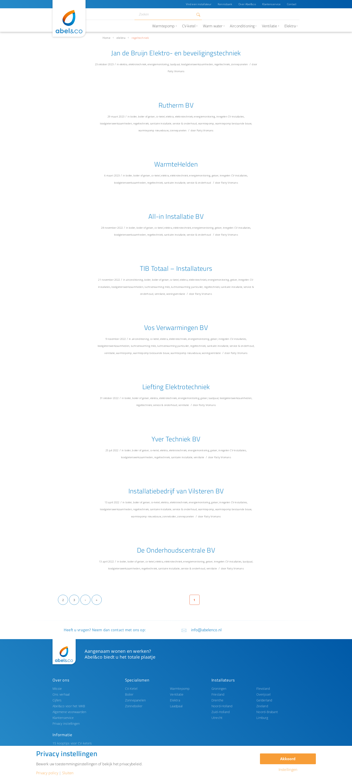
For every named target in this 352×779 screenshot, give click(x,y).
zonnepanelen (239, 64)
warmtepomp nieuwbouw (154, 130)
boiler (133, 116)
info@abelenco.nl (206, 630)
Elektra (175, 700)
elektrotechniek (137, 64)
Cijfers (57, 700)
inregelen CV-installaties (230, 116)
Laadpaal (176, 706)
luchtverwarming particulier (187, 287)
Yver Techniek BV (176, 439)
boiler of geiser (146, 116)
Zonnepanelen (135, 700)
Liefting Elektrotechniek (176, 387)
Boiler (129, 694)
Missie (57, 688)
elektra (121, 37)
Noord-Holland (222, 706)
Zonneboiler (134, 706)
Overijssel (263, 694)
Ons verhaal (61, 694)
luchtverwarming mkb (157, 287)
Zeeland (262, 706)
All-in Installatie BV (176, 216)
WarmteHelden (176, 164)
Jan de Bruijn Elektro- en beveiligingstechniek (176, 53)
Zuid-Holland (220, 712)
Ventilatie (176, 694)
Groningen (219, 688)
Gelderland (264, 700)
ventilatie (160, 293)
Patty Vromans (176, 71)
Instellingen (288, 769)
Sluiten (68, 773)
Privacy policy (47, 773)
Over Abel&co (247, 4)
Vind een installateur (198, 4)
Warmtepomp (179, 688)
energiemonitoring (158, 64)
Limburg (262, 718)
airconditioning (134, 279)
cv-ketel (160, 116)
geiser (215, 175)
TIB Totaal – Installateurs (176, 268)
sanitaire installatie (161, 123)
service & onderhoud (185, 123)
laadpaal (175, 64)
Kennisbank (225, 4)
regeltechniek (222, 64)
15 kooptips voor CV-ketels (72, 743)
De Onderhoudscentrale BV (176, 550)
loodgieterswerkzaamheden (197, 64)
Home (106, 37)
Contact (291, 4)
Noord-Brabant (267, 712)
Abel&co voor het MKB (69, 706)
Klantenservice (271, 4)
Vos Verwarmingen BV (176, 327)
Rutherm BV (176, 105)
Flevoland (263, 688)
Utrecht (217, 718)
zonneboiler (169, 516)
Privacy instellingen (66, 723)
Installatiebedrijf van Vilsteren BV (176, 491)
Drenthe (217, 700)
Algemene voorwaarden (69, 712)
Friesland (217, 694)
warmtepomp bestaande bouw (233, 123)
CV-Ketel (131, 688)
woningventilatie (175, 293)
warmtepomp (206, 123)
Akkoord (287, 758)
